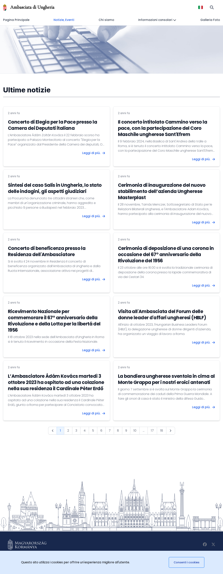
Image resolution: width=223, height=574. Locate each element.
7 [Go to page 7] (110, 430)
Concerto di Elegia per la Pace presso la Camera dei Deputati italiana (52, 125)
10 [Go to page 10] (134, 430)
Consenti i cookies (186, 562)
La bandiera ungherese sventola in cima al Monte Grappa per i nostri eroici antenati (166, 379)
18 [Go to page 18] (161, 430)
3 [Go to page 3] (76, 430)
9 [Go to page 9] (126, 430)
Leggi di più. (93, 153)
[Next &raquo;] (170, 431)
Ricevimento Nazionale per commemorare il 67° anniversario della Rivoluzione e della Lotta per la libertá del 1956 (54, 320)
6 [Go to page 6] (101, 430)
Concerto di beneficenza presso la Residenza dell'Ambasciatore (46, 251)
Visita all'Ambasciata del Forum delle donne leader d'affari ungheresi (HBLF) (162, 314)
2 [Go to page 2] (68, 430)
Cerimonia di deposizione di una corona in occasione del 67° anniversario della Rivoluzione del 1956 (166, 254)
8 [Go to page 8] (118, 430)
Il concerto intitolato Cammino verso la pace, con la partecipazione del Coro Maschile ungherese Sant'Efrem (162, 128)
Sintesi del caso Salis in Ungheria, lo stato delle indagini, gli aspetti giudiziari (55, 188)
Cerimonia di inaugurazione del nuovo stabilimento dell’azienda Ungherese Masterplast (162, 191)
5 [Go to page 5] (93, 430)
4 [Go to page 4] (85, 430)
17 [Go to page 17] (152, 430)
